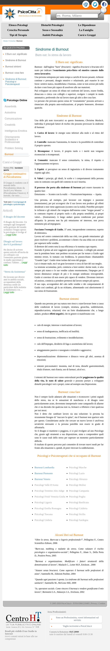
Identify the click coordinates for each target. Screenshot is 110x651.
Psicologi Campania (79, 490)
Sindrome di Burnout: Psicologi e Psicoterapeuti (16, 81)
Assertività (10, 106)
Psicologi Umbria (43, 520)
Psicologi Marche (78, 467)
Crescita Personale (18, 30)
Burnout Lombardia (44, 467)
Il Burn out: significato (16, 54)
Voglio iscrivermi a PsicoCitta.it (77, 626)
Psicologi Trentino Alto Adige (49, 490)
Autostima (10, 112)
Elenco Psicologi (18, 25)
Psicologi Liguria (43, 502)
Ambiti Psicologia (52, 35)
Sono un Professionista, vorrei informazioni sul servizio (77, 618)
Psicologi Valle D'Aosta (46, 484)
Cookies (102, 603)
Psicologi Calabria (78, 508)
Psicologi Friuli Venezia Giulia (50, 496)
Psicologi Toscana (44, 514)
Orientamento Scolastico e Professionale (12, 139)
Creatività (10, 124)
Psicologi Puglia (77, 496)
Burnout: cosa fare (14, 73)
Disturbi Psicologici (52, 25)
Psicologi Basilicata (79, 502)
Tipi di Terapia (18, 35)
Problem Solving (14, 148)
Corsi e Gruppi (87, 35)
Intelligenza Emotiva (16, 131)
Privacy (94, 603)
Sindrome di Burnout (15, 60)
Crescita (12, 41)
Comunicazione (13, 118)
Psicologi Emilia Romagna (48, 508)
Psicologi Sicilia (77, 514)
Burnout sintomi (13, 66)
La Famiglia (87, 30)
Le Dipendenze (87, 25)
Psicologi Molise (77, 484)
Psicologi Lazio (77, 473)
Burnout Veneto (42, 479)
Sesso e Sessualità (52, 30)
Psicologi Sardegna (78, 520)
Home (5, 41)
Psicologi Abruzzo (78, 479)
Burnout (9, 154)
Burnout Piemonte (44, 473)
